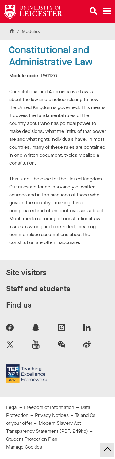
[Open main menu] (107, 11)
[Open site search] (93, 11)
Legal (11, 407)
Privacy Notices (52, 415)
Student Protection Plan (31, 439)
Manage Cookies (24, 447)
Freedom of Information (49, 407)
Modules (31, 31)
